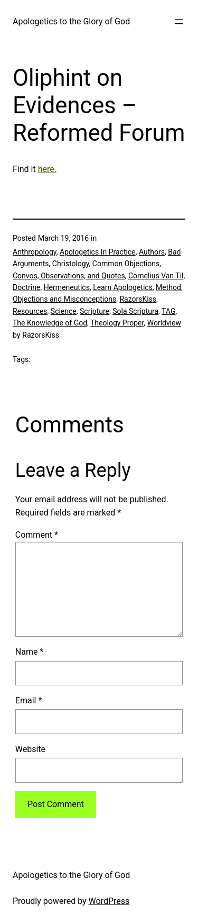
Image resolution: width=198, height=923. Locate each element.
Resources (30, 311)
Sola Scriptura (135, 311)
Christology (70, 263)
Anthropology (34, 252)
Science (64, 311)
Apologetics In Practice (98, 252)
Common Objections (125, 263)
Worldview (164, 323)
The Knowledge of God (50, 323)
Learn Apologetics (123, 287)
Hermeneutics (67, 287)
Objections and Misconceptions (64, 299)
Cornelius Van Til (156, 276)
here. (47, 169)
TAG (168, 311)
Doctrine (26, 287)
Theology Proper (117, 323)
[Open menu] (179, 21)
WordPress (109, 901)
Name (29, 652)
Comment (36, 535)
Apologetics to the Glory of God (71, 21)
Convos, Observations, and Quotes (69, 276)
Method (168, 287)
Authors (152, 252)
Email (28, 700)
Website (30, 749)
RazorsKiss (137, 299)
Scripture (94, 311)
